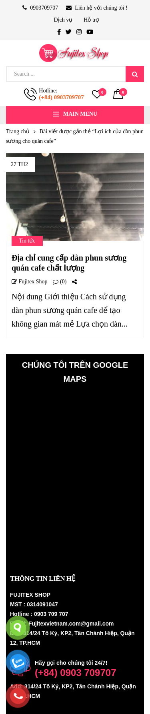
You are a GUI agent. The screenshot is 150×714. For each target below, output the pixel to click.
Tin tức (27, 241)
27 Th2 (19, 164)
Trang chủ (18, 131)
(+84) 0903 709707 (75, 672)
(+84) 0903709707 (61, 97)
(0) (59, 282)
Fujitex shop (29, 282)
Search (135, 74)
